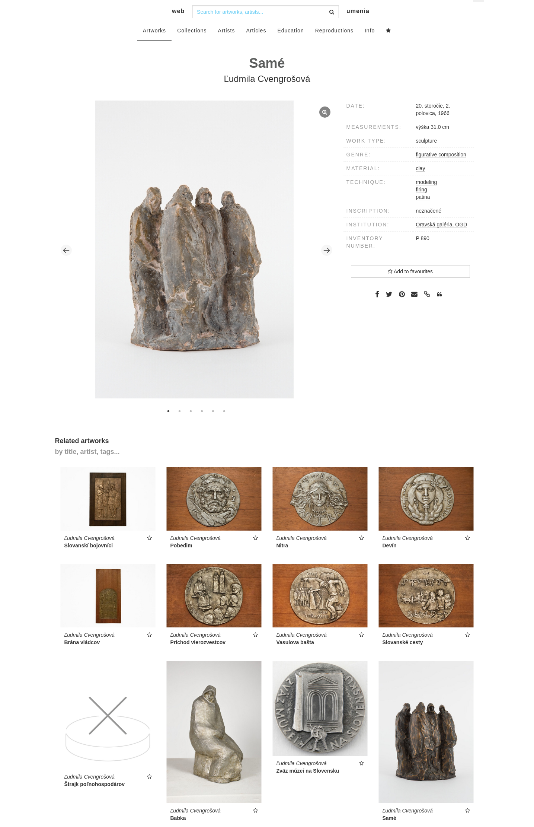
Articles (256, 44)
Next (326, 263)
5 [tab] (213, 424)
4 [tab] (202, 424)
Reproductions (334, 44)
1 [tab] (168, 424)
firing (421, 203)
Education (290, 44)
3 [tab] (191, 424)
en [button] (479, 11)
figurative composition (441, 168)
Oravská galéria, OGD (441, 238)
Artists (226, 44)
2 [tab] (179, 424)
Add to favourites (410, 284)
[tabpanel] (196, 263)
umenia (358, 24)
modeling (426, 195)
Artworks (154, 44)
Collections (192, 44)
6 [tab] (224, 424)
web (178, 24)
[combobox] (265, 25)
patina (423, 210)
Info (370, 44)
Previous (66, 263)
